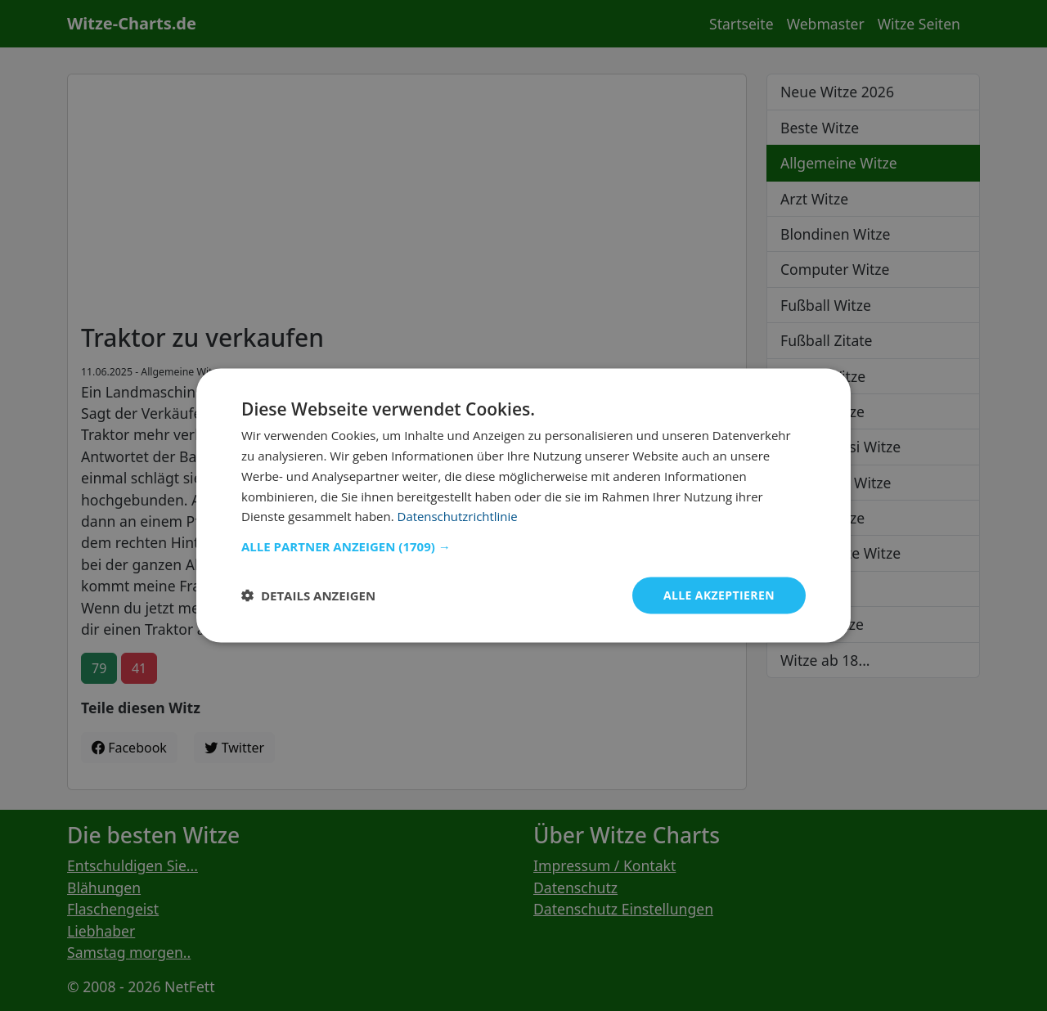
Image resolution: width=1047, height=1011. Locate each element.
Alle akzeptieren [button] (719, 595)
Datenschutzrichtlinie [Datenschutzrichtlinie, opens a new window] (458, 516)
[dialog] (523, 506)
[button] (523, 546)
